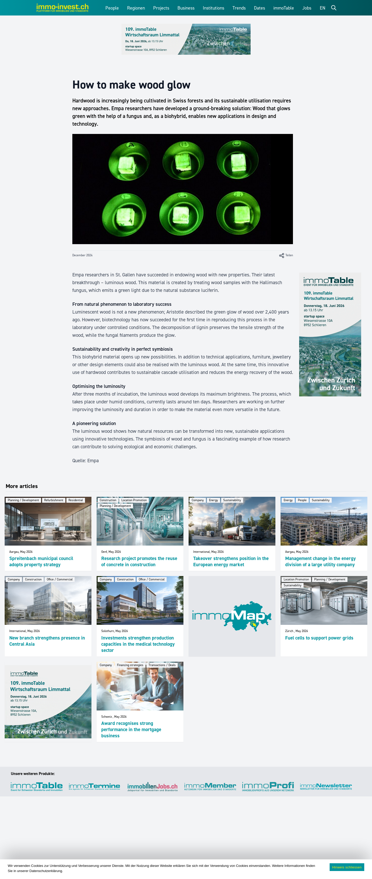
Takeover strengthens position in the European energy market (231, 561)
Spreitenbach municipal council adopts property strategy (41, 561)
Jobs (306, 8)
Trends (239, 8)
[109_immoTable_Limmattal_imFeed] (48, 701)
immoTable (283, 8)
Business (186, 8)
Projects (161, 8)
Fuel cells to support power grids (319, 638)
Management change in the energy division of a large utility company (320, 561)
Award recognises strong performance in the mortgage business (131, 729)
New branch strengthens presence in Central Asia (47, 641)
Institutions (213, 8)
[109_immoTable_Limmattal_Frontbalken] (186, 39)
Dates (259, 8)
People (112, 8)
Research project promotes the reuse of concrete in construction (139, 561)
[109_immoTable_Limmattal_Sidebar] (330, 334)
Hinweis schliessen (347, 867)
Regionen (136, 8)
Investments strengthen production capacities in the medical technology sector (138, 644)
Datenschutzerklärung (45, 871)
